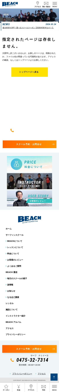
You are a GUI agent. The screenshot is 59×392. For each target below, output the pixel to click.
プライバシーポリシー (15, 334)
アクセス (10, 328)
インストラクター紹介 (15, 316)
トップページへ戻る (29, 72)
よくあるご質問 (14, 266)
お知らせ (11, 291)
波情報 (10, 285)
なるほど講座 (13, 297)
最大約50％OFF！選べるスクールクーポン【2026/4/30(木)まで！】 (28, 28)
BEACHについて (14, 241)
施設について (12, 309)
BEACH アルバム (13, 322)
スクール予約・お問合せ (29, 144)
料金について (13, 253)
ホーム (9, 229)
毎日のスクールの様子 (17, 278)
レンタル (10, 303)
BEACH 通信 (11, 272)
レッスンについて (15, 247)
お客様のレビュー (15, 260)
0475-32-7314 (32, 130)
